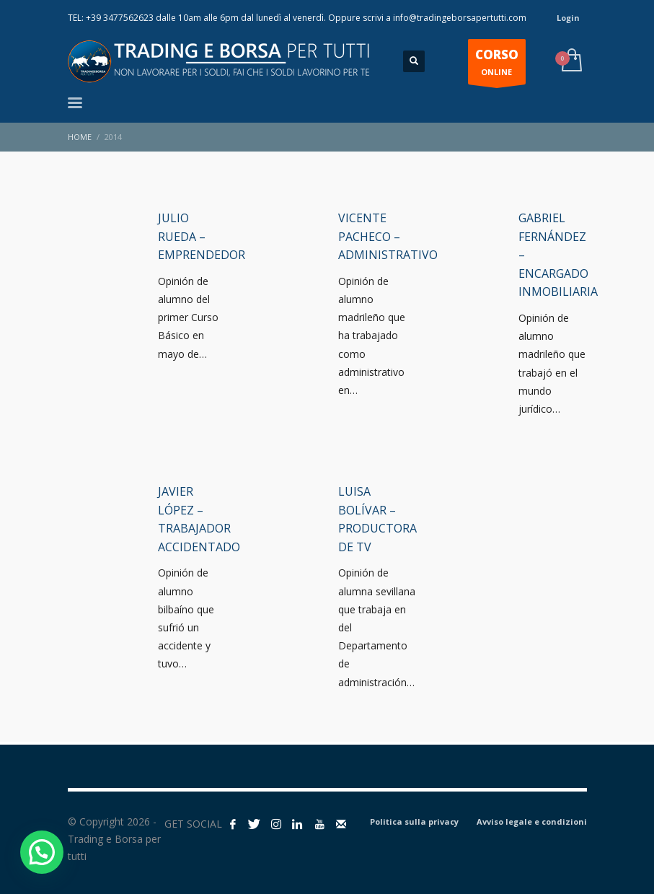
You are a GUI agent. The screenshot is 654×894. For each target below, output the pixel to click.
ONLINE (497, 65)
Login (568, 17)
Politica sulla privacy (414, 821)
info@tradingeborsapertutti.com (459, 18)
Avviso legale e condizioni (532, 821)
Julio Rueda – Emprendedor (201, 236)
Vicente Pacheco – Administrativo (388, 236)
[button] (41, 852)
